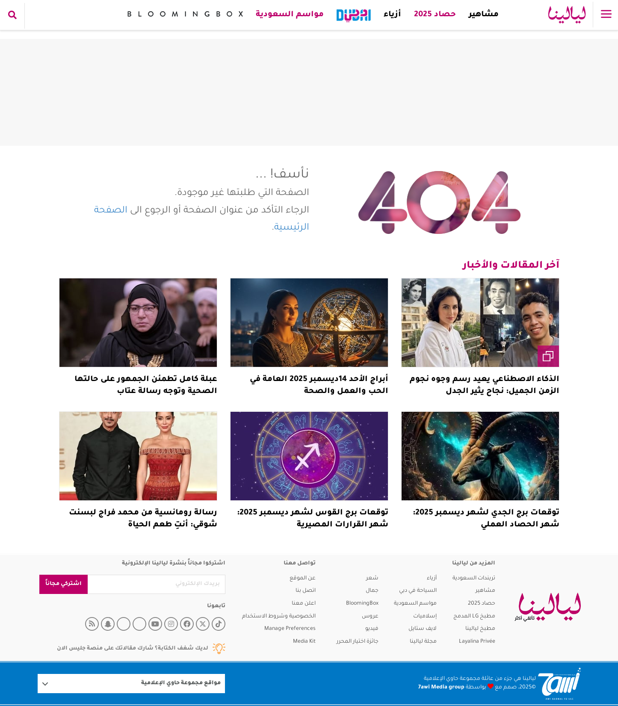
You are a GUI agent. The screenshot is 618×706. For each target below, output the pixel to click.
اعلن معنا (304, 604)
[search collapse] (12, 16)
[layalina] (548, 607)
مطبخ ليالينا (480, 629)
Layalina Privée (477, 642)
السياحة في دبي (418, 591)
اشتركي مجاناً (63, 584)
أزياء (392, 15)
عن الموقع (303, 579)
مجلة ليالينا (423, 642)
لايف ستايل (422, 629)
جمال (372, 591)
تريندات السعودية (473, 579)
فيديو (371, 629)
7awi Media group (441, 688)
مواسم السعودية (290, 15)
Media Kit (304, 642)
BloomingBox (362, 604)
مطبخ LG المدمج (474, 617)
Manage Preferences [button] (290, 629)
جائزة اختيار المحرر (357, 642)
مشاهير (484, 15)
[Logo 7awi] (559, 684)
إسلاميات (425, 617)
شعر (372, 579)
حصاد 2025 (435, 15)
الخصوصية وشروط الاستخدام (279, 617)
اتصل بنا (306, 591)
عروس (370, 617)
